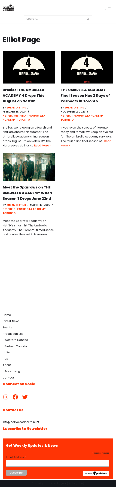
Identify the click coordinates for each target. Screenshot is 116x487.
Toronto (23, 119)
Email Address (16, 457)
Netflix (8, 115)
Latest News (11, 321)
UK (6, 359)
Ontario (20, 115)
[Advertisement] (58, 285)
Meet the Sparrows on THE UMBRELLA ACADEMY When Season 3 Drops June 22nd (27, 193)
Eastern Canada (15, 346)
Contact (8, 378)
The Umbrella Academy (88, 115)
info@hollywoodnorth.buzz (21, 422)
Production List (13, 334)
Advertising (12, 371)
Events (7, 327)
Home (7, 315)
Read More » (42, 145)
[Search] (54, 18)
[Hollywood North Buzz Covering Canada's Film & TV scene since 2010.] (8, 6)
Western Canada (16, 340)
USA (7, 352)
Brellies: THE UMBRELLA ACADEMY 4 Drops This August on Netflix (23, 95)
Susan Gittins (16, 107)
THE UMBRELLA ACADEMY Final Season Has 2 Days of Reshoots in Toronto (85, 95)
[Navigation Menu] (109, 7)
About (7, 365)
